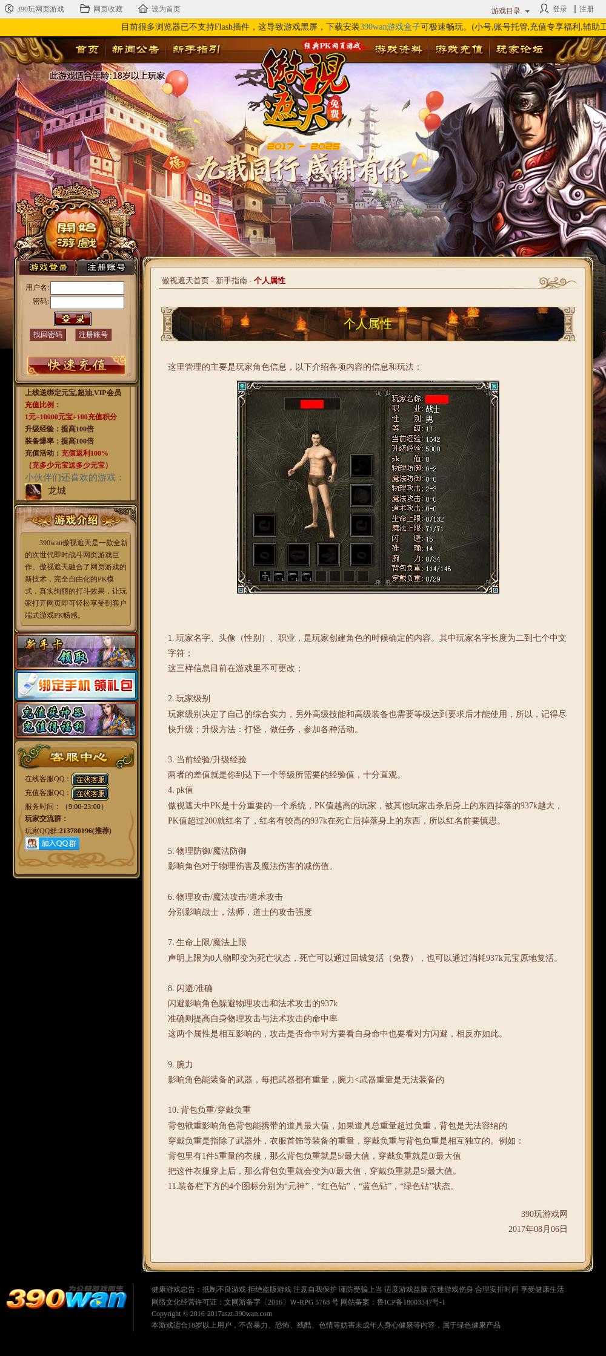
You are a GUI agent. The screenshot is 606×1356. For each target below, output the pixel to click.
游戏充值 (459, 50)
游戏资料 (398, 50)
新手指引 (196, 50)
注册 (586, 9)
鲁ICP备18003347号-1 (411, 1302)
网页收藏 (101, 8)
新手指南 (231, 280)
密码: (41, 301)
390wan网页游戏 (66, 1299)
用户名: (37, 287)
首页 (87, 50)
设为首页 (159, 8)
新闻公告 (135, 50)
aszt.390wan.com (247, 1313)
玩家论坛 (519, 50)
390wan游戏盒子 (390, 26)
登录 (553, 8)
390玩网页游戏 (34, 8)
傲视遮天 (297, 82)
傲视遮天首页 (185, 280)
